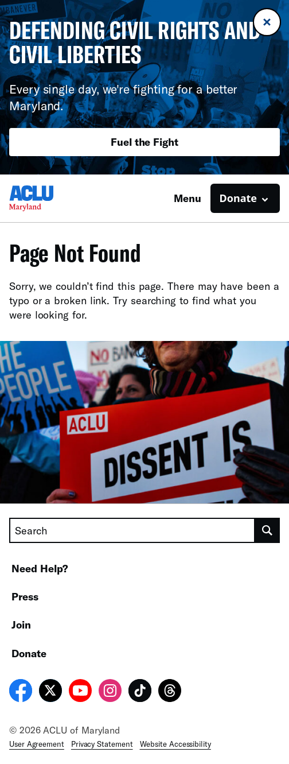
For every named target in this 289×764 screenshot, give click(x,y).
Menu (187, 198)
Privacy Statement (102, 744)
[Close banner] (267, 22)
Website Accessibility (175, 744)
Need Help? (39, 568)
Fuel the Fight (144, 141)
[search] (267, 530)
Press (24, 596)
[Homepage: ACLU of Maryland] (49, 198)
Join (21, 624)
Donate (28, 653)
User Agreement (36, 744)
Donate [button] (238, 198)
